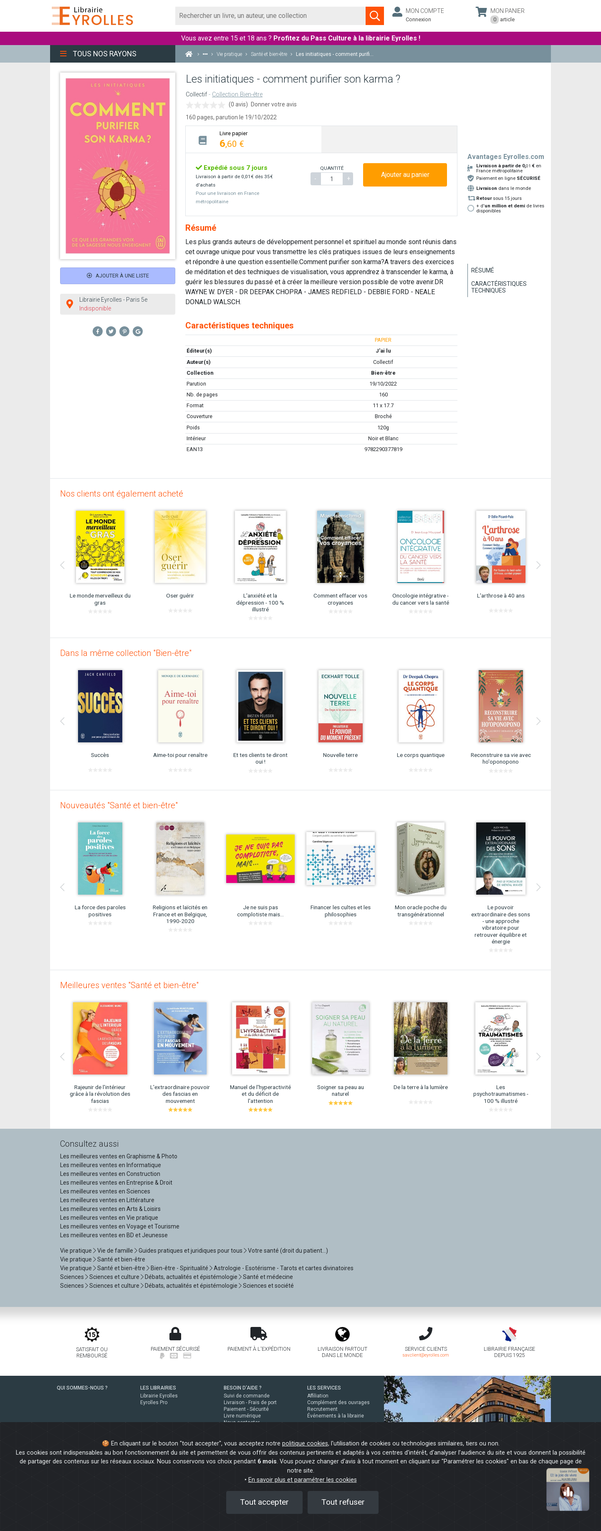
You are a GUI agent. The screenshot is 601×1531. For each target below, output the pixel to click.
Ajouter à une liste (118, 275)
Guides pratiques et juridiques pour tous (190, 1250)
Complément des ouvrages (338, 1402)
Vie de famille (115, 1250)
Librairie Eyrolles (159, 1396)
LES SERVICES (324, 1388)
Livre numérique (242, 1416)
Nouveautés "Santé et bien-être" (119, 805)
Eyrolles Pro (153, 1402)
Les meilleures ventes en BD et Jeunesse (114, 1235)
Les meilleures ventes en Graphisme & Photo (118, 1156)
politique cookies (305, 1443)
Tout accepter (264, 1502)
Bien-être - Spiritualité (179, 1268)
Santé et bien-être (121, 1259)
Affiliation (317, 1396)
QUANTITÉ (331, 168)
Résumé (482, 270)
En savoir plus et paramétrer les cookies (302, 1479)
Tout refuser (343, 1502)
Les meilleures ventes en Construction (110, 1173)
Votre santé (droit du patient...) (288, 1250)
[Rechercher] (270, 16)
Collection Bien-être (237, 94)
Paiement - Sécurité (246, 1409)
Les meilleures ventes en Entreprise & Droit (116, 1182)
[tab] (253, 139)
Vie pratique (76, 1250)
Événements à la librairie (335, 1416)
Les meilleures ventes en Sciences (105, 1191)
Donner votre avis (274, 104)
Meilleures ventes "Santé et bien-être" (129, 985)
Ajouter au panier (405, 175)
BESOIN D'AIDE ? (243, 1388)
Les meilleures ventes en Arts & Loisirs (110, 1209)
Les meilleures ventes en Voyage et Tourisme (119, 1226)
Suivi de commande (247, 1396)
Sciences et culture (114, 1277)
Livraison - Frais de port (250, 1402)
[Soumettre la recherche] (375, 16)
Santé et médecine (268, 1277)
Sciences (72, 1277)
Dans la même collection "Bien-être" (126, 653)
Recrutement (322, 1409)
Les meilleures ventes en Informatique (110, 1165)
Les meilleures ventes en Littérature (107, 1200)
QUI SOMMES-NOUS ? (82, 1388)
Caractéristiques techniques (499, 287)
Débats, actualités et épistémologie (191, 1277)
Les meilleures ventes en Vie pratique (109, 1217)
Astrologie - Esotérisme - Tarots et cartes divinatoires (284, 1268)
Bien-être (383, 373)
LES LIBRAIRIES (158, 1388)
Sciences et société (268, 1285)
